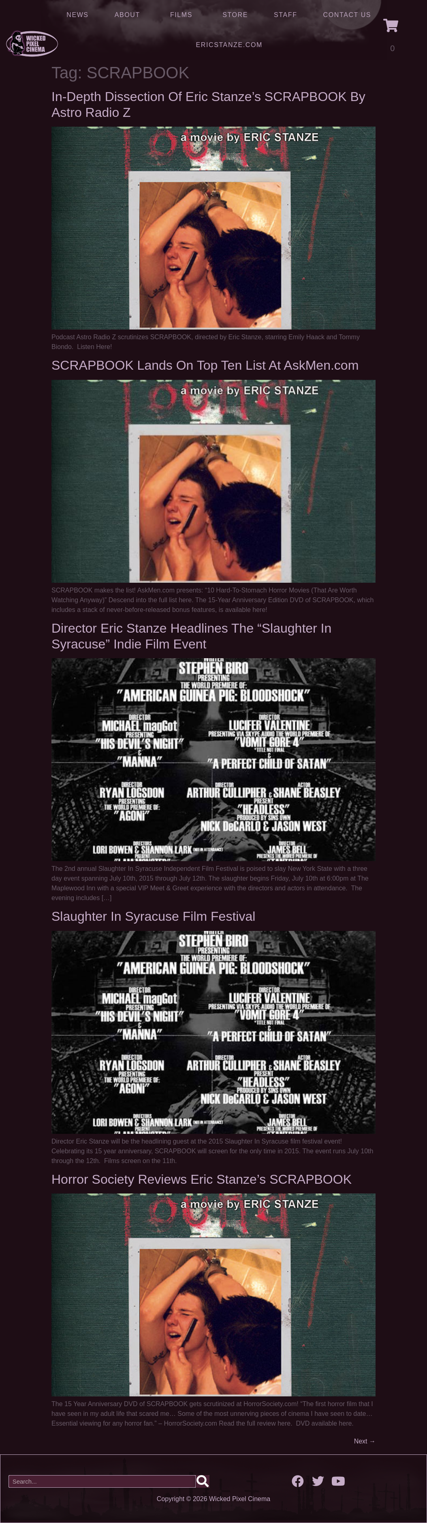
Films (183, 15)
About (129, 15)
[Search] (202, 1481)
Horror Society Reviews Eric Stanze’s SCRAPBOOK (201, 1179)
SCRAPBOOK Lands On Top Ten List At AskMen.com (205, 365)
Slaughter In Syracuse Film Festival (153, 916)
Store (235, 14)
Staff (285, 14)
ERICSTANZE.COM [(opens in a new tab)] (229, 44)
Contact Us (347, 14)
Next (365, 1441)
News (77, 14)
